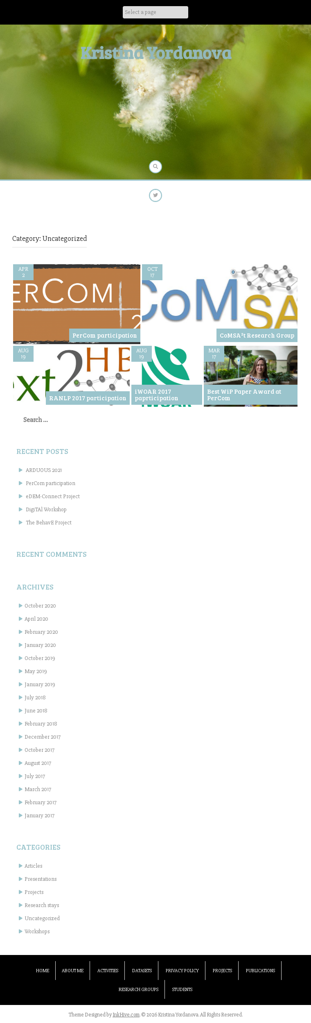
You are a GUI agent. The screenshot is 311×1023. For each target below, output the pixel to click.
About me (72, 971)
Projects (34, 892)
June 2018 (36, 710)
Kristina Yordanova (155, 52)
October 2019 (40, 658)
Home (42, 971)
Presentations (40, 879)
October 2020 (40, 605)
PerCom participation (50, 483)
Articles (33, 865)
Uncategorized (42, 918)
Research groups (138, 990)
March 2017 (38, 789)
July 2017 (35, 776)
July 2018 (35, 697)
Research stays (42, 905)
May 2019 (36, 671)
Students (182, 990)
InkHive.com (126, 1015)
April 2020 (36, 618)
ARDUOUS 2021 (44, 470)
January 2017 (39, 815)
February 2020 (41, 631)
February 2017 (40, 802)
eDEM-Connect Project (53, 496)
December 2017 (43, 736)
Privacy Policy (182, 971)
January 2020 (40, 645)
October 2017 (39, 749)
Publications (260, 971)
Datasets (142, 971)
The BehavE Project (49, 522)
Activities (107, 971)
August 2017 (38, 763)
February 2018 (41, 723)
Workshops (37, 931)
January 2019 (40, 684)
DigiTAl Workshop (46, 509)
